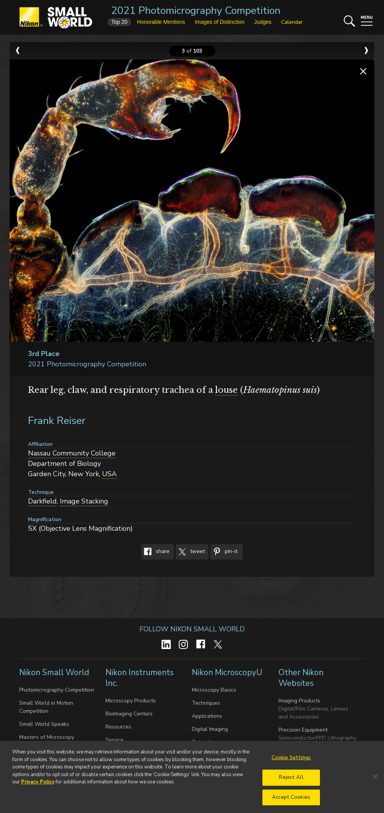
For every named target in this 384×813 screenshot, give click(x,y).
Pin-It (223, 552)
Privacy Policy (37, 785)
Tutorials (203, 742)
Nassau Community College (71, 453)
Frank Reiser (57, 421)
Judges (262, 22)
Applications (207, 716)
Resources (118, 726)
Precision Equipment (303, 730)
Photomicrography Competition (56, 690)
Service (114, 739)
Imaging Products (299, 700)
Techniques (206, 703)
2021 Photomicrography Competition (195, 10)
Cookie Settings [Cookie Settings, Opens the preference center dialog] (291, 760)
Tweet (190, 552)
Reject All (291, 780)
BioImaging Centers (129, 713)
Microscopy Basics (214, 690)
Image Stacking (84, 501)
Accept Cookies (291, 800)
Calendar (292, 22)
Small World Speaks (44, 724)
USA (109, 474)
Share (155, 552)
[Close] (375, 779)
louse (226, 390)
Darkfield (42, 501)
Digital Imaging (210, 729)
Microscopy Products (130, 700)
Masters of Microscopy (46, 737)
